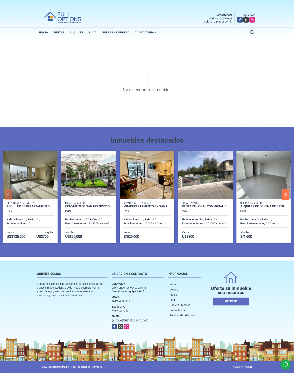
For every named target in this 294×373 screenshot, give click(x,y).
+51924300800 (218, 21)
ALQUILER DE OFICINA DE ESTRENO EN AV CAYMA (263, 206)
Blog (93, 32)
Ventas (59, 32)
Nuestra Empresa (116, 32)
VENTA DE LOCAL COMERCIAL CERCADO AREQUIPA (205, 206)
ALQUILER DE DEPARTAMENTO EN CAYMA (30, 206)
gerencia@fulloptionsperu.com (130, 320)
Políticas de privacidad (183, 315)
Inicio (43, 32)
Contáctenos (145, 32)
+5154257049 (223, 18)
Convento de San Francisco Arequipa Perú (88, 206)
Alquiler (77, 32)
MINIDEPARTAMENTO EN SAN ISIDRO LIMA (147, 206)
